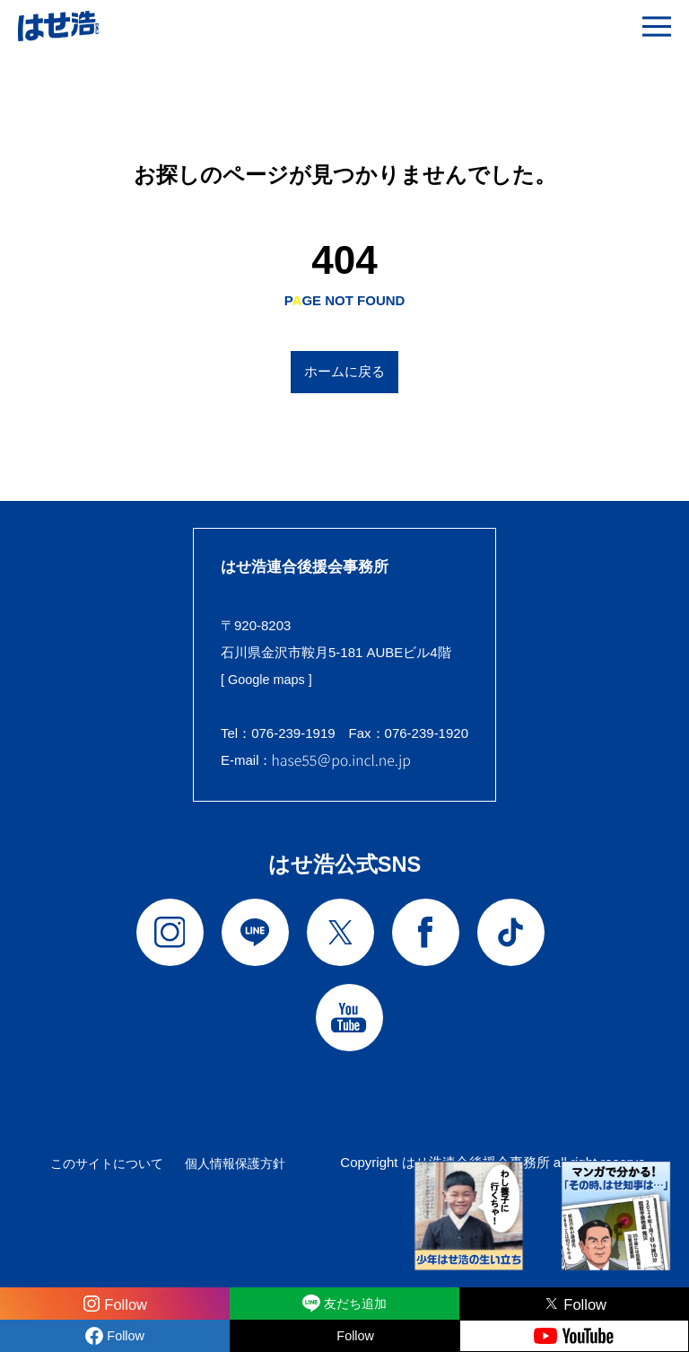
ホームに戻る (344, 371)
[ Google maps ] (268, 679)
